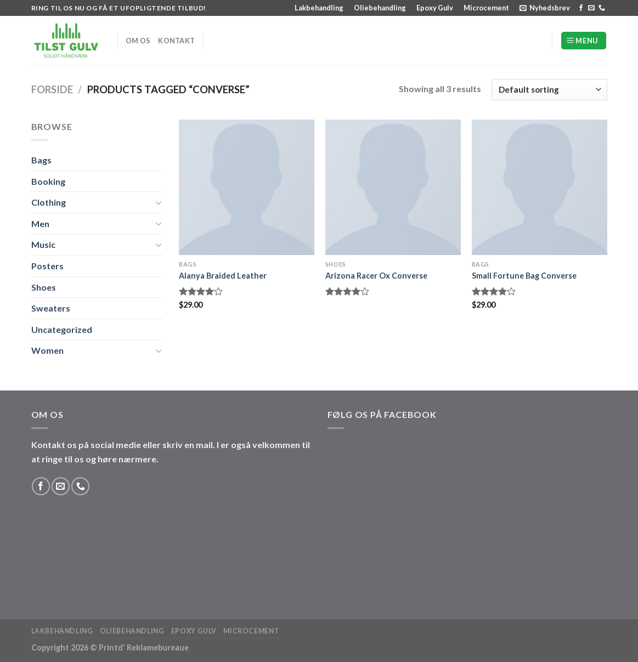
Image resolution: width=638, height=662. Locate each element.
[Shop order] (549, 89)
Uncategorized (61, 329)
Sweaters (50, 308)
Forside (52, 89)
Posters (47, 266)
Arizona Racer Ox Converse (376, 275)
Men (40, 223)
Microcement (486, 7)
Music (43, 244)
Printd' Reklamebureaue (144, 647)
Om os (138, 40)
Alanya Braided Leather (223, 275)
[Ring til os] (602, 8)
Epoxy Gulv (434, 7)
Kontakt (176, 40)
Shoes (43, 287)
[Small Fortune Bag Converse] (539, 187)
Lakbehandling (319, 7)
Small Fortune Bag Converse (524, 275)
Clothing (48, 202)
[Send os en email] (591, 8)
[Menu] (583, 41)
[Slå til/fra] (158, 202)
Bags (41, 160)
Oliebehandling (380, 7)
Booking (48, 181)
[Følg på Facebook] (581, 8)
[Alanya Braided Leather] (246, 187)
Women (47, 350)
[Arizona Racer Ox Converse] (393, 187)
